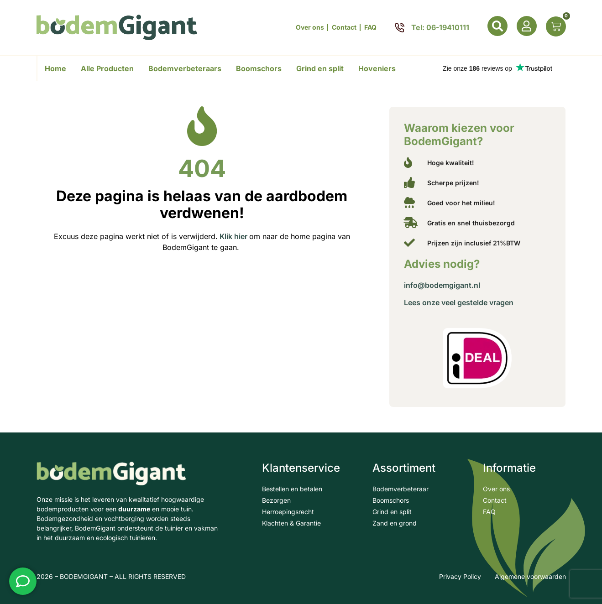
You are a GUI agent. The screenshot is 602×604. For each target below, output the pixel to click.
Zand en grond (394, 523)
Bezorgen (276, 500)
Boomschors (259, 68)
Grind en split (320, 68)
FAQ (370, 27)
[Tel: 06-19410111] (399, 27)
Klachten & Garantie (291, 523)
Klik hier (232, 233)
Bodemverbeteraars (184, 68)
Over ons (310, 27)
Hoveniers (377, 68)
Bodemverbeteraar (400, 489)
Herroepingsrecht (288, 511)
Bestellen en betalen (292, 489)
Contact (344, 27)
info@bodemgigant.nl (442, 285)
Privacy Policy (460, 576)
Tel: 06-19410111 (440, 27)
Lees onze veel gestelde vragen (458, 302)
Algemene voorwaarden (530, 576)
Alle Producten (107, 68)
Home (55, 68)
